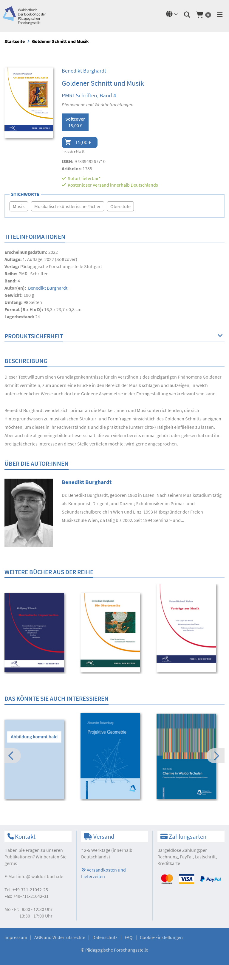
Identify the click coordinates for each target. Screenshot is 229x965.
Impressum (15, 937)
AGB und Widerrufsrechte (59, 937)
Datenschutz (104, 937)
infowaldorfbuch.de (40, 876)
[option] (38, 633)
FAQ (129, 937)
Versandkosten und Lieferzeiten (103, 873)
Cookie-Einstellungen (161, 937)
